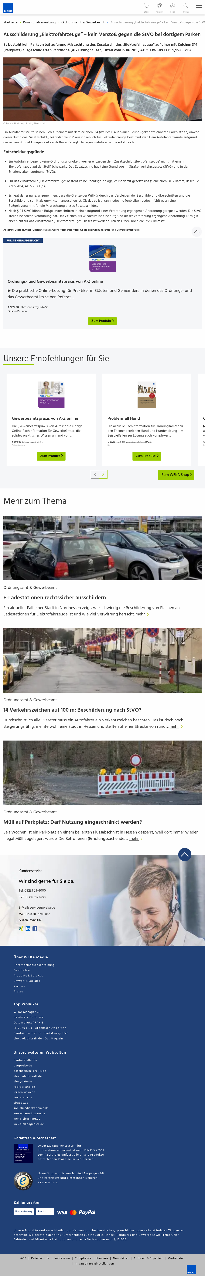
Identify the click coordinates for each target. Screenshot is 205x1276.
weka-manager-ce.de (29, 1124)
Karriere (19, 986)
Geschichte (22, 970)
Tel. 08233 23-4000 (32, 890)
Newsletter (121, 1258)
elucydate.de (23, 1081)
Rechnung (45, 1211)
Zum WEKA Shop (176, 475)
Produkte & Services (28, 975)
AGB (23, 1258)
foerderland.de (24, 1087)
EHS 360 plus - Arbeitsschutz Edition (40, 1028)
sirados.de (21, 1103)
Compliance (83, 1258)
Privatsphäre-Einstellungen (94, 1263)
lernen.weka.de (24, 1092)
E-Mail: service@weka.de (37, 907)
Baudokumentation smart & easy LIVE (41, 1033)
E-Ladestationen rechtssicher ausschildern (54, 598)
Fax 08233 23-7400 (32, 897)
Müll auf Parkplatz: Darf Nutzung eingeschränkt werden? (72, 822)
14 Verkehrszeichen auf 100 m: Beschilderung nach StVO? (72, 710)
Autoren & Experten (148, 1258)
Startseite (10, 22)
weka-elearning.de (27, 1119)
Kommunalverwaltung (40, 22)
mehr (143, 614)
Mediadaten (176, 1258)
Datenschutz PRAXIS (28, 1023)
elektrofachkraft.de (28, 1076)
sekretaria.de (23, 1097)
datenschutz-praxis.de (30, 1071)
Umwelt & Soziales (27, 981)
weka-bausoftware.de (29, 1113)
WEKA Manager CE (27, 1012)
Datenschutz (40, 1258)
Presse (18, 991)
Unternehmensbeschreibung (34, 965)
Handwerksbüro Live (29, 1017)
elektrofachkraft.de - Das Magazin (38, 1038)
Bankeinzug (23, 1211)
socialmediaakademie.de (31, 1108)
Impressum (62, 1258)
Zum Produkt (52, 456)
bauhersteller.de (25, 1060)
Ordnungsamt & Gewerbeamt (83, 22)
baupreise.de (23, 1065)
